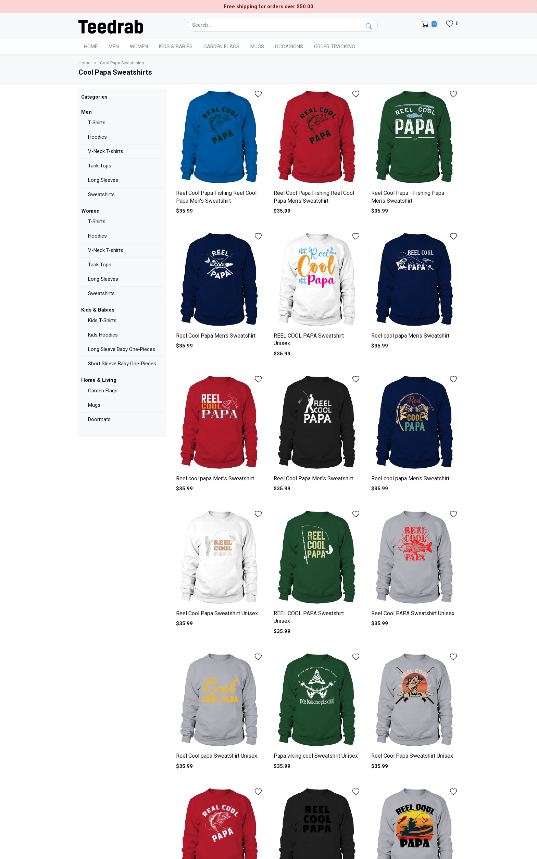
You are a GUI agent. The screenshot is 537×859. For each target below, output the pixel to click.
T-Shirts (96, 122)
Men (86, 112)
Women (90, 211)
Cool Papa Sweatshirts (122, 62)
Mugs (257, 46)
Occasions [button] (289, 46)
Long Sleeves (103, 180)
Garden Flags (102, 391)
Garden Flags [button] (221, 46)
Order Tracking (334, 46)
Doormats (99, 419)
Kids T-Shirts (102, 320)
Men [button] (114, 46)
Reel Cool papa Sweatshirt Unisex (216, 756)
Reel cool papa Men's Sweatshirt (410, 335)
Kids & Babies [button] (175, 46)
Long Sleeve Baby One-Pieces (121, 349)
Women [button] (139, 46)
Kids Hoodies (103, 335)
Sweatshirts (101, 194)
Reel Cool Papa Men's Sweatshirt (215, 335)
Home (91, 46)
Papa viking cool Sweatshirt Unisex (316, 756)
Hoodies (97, 137)
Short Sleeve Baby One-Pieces (122, 364)
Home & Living (98, 380)
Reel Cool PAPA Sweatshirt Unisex (412, 613)
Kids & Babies (97, 310)
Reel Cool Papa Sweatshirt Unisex (217, 613)
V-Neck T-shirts (105, 151)
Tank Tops (99, 166)
